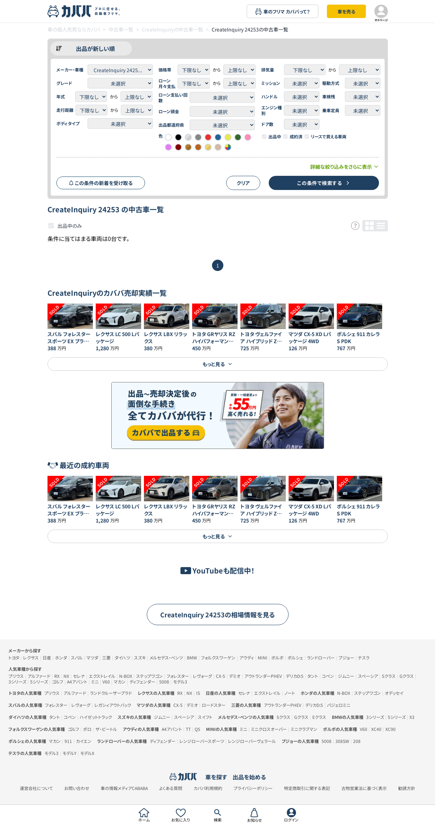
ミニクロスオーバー (269, 729)
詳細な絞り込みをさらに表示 (344, 166)
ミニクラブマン (304, 729)
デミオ (234, 676)
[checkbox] (264, 136)
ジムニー (346, 676)
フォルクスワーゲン (218, 657)
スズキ (140, 657)
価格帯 (164, 70)
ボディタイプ (67, 123)
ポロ (87, 729)
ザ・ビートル (106, 729)
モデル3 (180, 682)
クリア (243, 182)
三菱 (106, 657)
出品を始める (249, 777)
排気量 (267, 70)
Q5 (197, 729)
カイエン (83, 741)
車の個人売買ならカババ (74, 29)
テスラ (363, 657)
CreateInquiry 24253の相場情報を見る (217, 614)
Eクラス (319, 717)
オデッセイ (394, 693)
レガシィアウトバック (112, 705)
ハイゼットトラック (96, 717)
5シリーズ (39, 682)
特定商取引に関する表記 (307, 788)
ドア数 (267, 124)
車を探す (216, 777)
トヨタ (14, 657)
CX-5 (220, 676)
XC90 (390, 729)
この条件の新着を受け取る (100, 182)
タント (312, 676)
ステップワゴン (149, 676)
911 (68, 741)
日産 (47, 657)
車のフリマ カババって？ (282, 11)
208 (357, 741)
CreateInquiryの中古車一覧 (172, 29)
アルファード (39, 676)
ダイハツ (122, 657)
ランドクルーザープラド (111, 693)
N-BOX (125, 676)
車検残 (328, 96)
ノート (289, 693)
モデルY (69, 753)
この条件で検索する (323, 182)
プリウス (16, 676)
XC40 (376, 729)
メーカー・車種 (69, 70)
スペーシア (368, 676)
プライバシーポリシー (253, 788)
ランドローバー (321, 657)
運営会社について (36, 788)
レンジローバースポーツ (201, 741)
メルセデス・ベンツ (166, 657)
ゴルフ (57, 682)
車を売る (346, 11)
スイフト (205, 717)
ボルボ (277, 657)
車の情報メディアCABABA (124, 788)
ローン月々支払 (166, 83)
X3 (411, 717)
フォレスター (178, 676)
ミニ (95, 682)
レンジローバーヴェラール (252, 741)
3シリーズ (17, 682)
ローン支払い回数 (173, 97)
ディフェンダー (142, 682)
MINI (262, 657)
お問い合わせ (76, 788)
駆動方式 (330, 83)
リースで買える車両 (328, 136)
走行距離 (64, 110)
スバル (77, 657)
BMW (192, 657)
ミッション (270, 83)
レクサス (31, 657)
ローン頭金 (168, 111)
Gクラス (407, 676)
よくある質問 (170, 788)
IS (198, 693)
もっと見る (217, 364)
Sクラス (389, 676)
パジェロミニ (338, 705)
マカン (120, 682)
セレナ (79, 676)
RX (57, 676)
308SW (342, 741)
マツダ (92, 657)
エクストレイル (102, 676)
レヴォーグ (202, 676)
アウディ (246, 657)
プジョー (346, 657)
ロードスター (213, 705)
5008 (164, 682)
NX (66, 676)
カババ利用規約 (208, 788)
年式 (60, 96)
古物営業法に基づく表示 (364, 788)
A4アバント (77, 682)
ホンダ (61, 657)
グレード (64, 83)
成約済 (296, 136)
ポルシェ (295, 657)
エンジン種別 (271, 110)
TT (188, 729)
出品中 (274, 136)
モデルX (87, 753)
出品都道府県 (171, 125)
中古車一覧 (120, 29)
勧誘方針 (406, 788)
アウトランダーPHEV (263, 676)
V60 (106, 682)
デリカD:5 (294, 676)
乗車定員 (330, 110)
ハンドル (269, 96)
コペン (328, 676)
